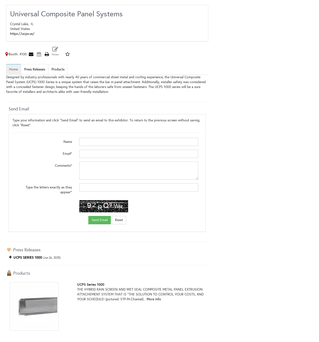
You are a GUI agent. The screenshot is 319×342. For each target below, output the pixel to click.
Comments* (63, 166)
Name (67, 142)
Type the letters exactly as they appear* (49, 189)
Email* (67, 154)
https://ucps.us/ (22, 34)
